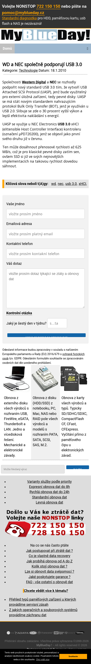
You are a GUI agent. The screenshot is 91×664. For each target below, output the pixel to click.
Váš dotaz (14, 264)
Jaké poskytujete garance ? (49, 577)
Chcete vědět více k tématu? (46, 591)
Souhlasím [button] (73, 656)
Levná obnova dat (49, 502)
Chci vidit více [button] (42, 659)
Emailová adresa (19, 224)
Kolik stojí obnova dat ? (49, 566)
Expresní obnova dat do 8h (49, 487)
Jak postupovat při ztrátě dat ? (49, 551)
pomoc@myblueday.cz (23, 12)
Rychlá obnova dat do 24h (49, 492)
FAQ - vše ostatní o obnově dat (49, 582)
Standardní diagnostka (19, 18)
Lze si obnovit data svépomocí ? (49, 571)
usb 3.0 (71, 184)
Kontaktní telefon (19, 244)
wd (53, 184)
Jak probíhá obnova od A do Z (49, 561)
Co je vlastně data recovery (49, 556)
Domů (7, 48)
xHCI (82, 184)
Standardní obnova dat (49, 497)
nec (60, 184)
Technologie (28, 70)
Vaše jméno (15, 204)
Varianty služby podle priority (49, 482)
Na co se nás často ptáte (49, 545)
